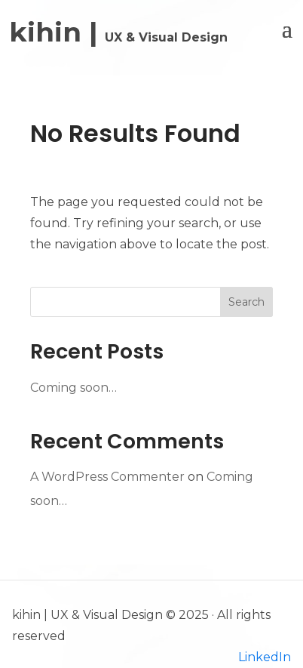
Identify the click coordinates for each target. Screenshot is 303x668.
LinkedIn (264, 657)
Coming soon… (73, 387)
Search (246, 302)
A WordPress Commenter (107, 476)
